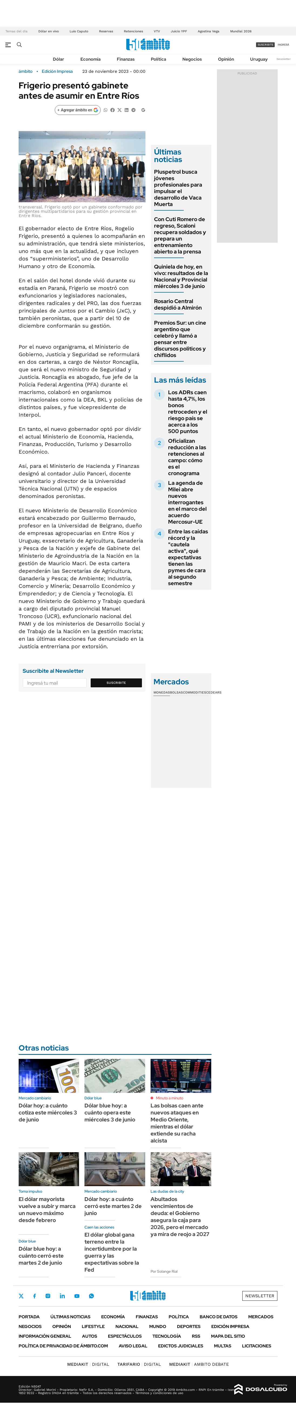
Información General (45, 1336)
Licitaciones (256, 1346)
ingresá (283, 44)
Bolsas (176, 692)
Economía (90, 59)
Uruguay (259, 59)
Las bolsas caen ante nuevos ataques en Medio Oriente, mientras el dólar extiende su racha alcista (177, 1123)
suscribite (265, 44)
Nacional (126, 1326)
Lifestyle (93, 1326)
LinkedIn (62, 1295)
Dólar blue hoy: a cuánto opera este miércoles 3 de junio (109, 1112)
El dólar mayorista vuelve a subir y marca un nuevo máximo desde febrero (47, 1210)
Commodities (194, 692)
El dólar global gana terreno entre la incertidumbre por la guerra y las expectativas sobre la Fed (111, 1252)
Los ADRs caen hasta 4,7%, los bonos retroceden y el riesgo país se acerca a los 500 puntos (187, 412)
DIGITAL (88, 1364)
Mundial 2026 (240, 31)
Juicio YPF (179, 31)
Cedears (214, 692)
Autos (89, 1336)
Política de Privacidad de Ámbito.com (63, 1346)
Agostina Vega (208, 31)
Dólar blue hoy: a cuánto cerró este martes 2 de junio (41, 1255)
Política (158, 59)
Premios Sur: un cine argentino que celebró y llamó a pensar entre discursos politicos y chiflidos (180, 339)
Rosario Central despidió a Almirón (178, 304)
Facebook (34, 1295)
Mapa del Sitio (228, 1336)
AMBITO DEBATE (199, 1364)
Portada (29, 1317)
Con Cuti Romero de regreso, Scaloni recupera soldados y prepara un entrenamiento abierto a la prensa (180, 235)
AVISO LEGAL (133, 1346)
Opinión (226, 59)
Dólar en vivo (48, 31)
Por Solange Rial (164, 1271)
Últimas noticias (70, 1317)
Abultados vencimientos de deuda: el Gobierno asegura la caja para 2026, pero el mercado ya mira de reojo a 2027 (180, 1217)
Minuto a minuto (169, 1098)
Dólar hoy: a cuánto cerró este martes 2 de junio (113, 1206)
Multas (222, 1346)
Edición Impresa (230, 1326)
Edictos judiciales (180, 1346)
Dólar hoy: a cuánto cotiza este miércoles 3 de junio (48, 1112)
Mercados (260, 1317)
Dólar (58, 59)
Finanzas (126, 59)
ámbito (26, 71)
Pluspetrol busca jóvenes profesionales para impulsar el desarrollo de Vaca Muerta (178, 188)
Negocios (192, 59)
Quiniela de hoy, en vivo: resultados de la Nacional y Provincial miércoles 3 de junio (181, 276)
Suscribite (116, 683)
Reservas (106, 31)
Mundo (157, 1326)
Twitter (21, 1296)
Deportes (188, 1326)
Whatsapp (91, 1295)
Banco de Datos (218, 1317)
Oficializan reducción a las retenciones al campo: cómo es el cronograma (187, 457)
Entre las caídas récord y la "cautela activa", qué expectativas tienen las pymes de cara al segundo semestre (188, 557)
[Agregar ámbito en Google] (78, 110)
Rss (196, 1336)
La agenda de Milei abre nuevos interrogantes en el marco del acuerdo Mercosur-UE (187, 502)
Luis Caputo (79, 31)
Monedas (162, 692)
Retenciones (133, 31)
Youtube (77, 1296)
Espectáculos (125, 1336)
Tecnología (166, 1336)
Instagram (47, 1295)
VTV (157, 31)
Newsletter (284, 58)
